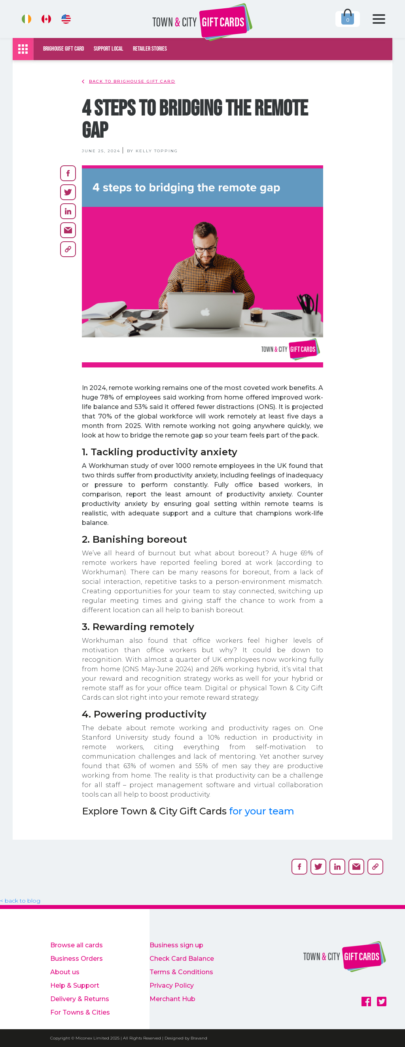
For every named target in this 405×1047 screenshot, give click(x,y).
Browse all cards (76, 945)
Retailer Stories (150, 49)
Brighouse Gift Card (63, 49)
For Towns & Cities (80, 1012)
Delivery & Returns (79, 999)
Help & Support (74, 985)
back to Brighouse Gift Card (128, 81)
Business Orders (76, 958)
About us (64, 972)
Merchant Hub (172, 999)
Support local (108, 49)
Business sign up (176, 945)
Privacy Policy (172, 985)
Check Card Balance (182, 958)
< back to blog (20, 900)
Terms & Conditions (181, 972)
